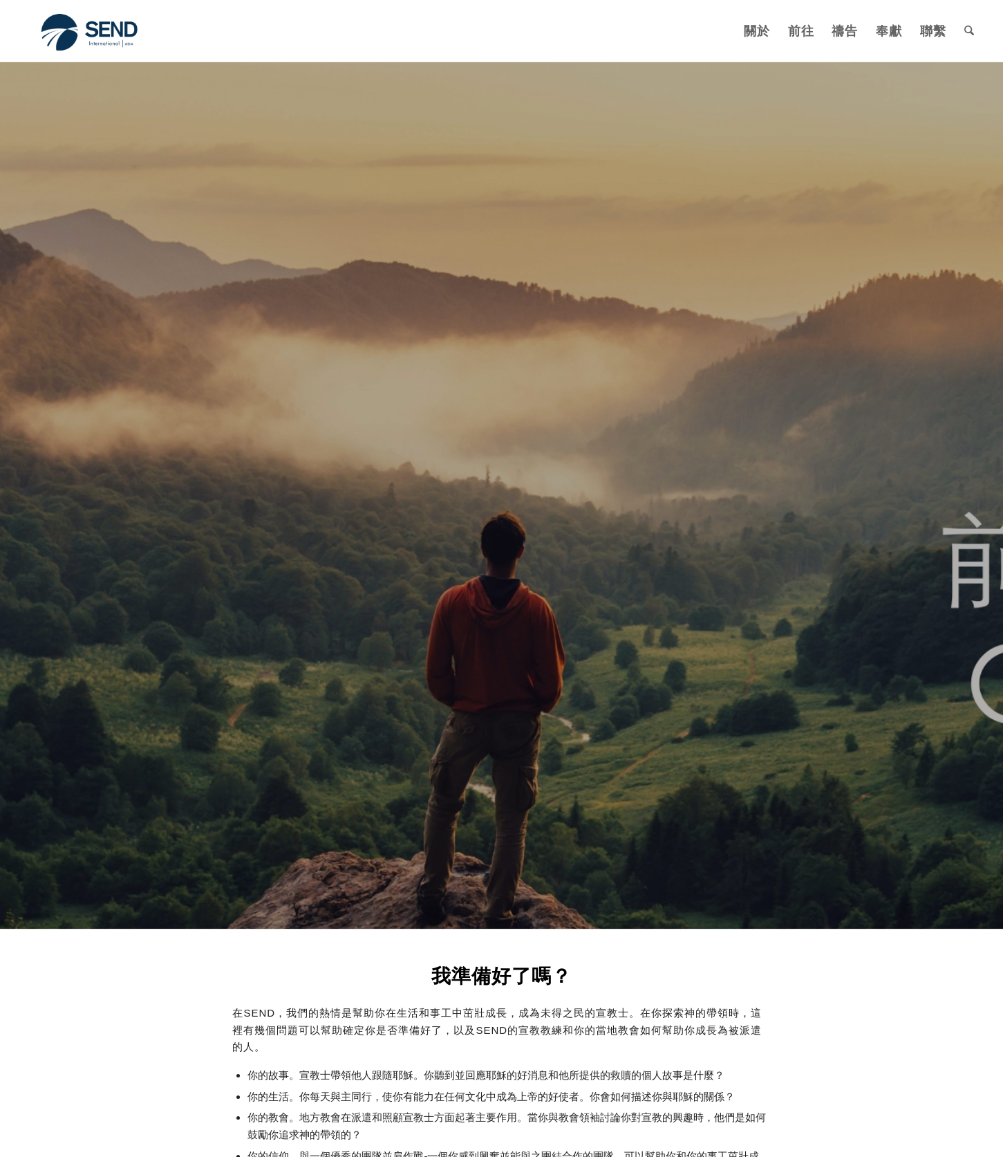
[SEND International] (90, 31)
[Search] (969, 31)
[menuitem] (757, 31)
